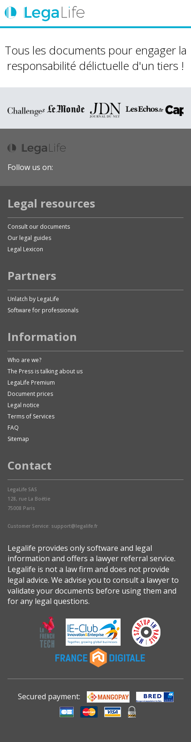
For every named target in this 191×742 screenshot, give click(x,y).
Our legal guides (29, 238)
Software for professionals (43, 310)
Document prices (30, 394)
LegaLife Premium (31, 382)
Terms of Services (31, 416)
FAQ (13, 428)
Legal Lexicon (25, 249)
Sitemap (18, 439)
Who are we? (24, 360)
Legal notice (23, 405)
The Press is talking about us (45, 371)
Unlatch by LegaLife (33, 299)
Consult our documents (39, 227)
